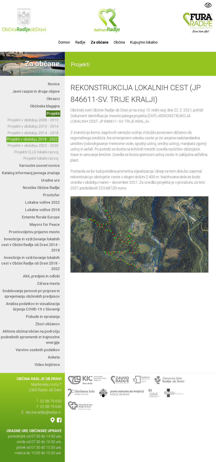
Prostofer (51, 195)
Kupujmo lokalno (144, 42)
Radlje (80, 42)
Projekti (53, 113)
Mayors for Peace (45, 224)
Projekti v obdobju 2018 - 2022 (32, 139)
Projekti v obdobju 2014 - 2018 (33, 133)
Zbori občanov (47, 324)
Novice (54, 84)
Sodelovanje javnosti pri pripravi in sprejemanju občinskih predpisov (31, 294)
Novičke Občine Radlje (41, 188)
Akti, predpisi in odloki (41, 276)
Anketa (54, 357)
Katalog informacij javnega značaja (31, 173)
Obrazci (53, 99)
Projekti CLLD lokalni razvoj (36, 152)
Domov (64, 42)
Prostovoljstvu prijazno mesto (34, 232)
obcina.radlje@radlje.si (43, 412)
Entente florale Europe (41, 217)
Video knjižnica (47, 365)
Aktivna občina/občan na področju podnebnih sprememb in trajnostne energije (30, 337)
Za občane (99, 42)
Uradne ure (50, 180)
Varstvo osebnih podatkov (38, 350)
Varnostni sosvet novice (39, 165)
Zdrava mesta (48, 283)
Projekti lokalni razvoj (40, 158)
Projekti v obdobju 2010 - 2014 (33, 126)
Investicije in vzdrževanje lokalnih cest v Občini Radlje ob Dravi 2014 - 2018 (30, 244)
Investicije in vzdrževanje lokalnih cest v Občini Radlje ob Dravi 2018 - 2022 (30, 263)
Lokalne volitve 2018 (42, 210)
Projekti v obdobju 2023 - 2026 (33, 145)
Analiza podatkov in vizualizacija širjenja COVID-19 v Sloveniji (33, 306)
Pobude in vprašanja (43, 317)
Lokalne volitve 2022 (42, 202)
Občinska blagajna (45, 106)
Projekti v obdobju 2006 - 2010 (33, 120)
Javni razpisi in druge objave (36, 91)
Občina (119, 42)
